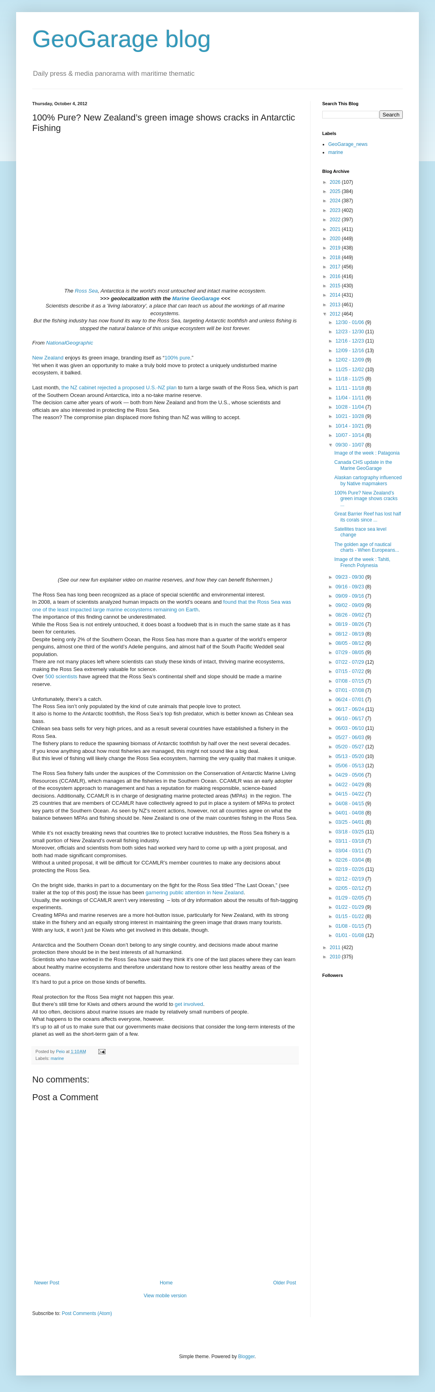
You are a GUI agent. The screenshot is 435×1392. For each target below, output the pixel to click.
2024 (336, 201)
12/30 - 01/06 (350, 322)
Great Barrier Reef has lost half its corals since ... (367, 516)
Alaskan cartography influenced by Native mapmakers (368, 480)
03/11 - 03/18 (350, 841)
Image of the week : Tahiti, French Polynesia (362, 562)
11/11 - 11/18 (350, 388)
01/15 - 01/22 (350, 916)
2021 (336, 229)
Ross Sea (86, 291)
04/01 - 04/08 (350, 813)
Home (166, 1283)
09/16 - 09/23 (350, 587)
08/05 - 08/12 (350, 643)
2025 (336, 191)
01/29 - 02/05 (350, 898)
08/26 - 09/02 (350, 615)
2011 (336, 947)
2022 (336, 219)
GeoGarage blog (121, 38)
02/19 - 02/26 (350, 869)
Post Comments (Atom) (87, 1313)
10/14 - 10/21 (350, 426)
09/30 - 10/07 (350, 445)
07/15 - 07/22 (350, 671)
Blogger (246, 1356)
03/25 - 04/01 (350, 822)
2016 (336, 276)
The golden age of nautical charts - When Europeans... (366, 547)
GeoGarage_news (347, 144)
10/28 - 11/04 (350, 407)
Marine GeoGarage (196, 298)
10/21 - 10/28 (350, 416)
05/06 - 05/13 (350, 766)
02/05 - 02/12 (350, 888)
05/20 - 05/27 (350, 747)
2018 (336, 257)
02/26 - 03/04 (350, 860)
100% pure (177, 358)
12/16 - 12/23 (350, 341)
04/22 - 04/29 (350, 784)
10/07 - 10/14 (350, 435)
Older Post (284, 1283)
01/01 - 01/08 (350, 935)
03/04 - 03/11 (350, 851)
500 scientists (61, 676)
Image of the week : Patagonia (367, 453)
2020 (336, 238)
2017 (336, 267)
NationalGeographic (69, 343)
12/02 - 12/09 (350, 360)
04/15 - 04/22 (350, 794)
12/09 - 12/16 (350, 350)
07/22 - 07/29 (350, 662)
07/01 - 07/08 (350, 690)
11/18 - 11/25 (350, 379)
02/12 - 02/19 (350, 879)
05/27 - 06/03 (350, 737)
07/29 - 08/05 (350, 652)
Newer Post (46, 1283)
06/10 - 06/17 (350, 718)
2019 (336, 248)
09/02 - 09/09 (350, 605)
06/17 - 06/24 (350, 709)
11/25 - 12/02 (350, 369)
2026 (336, 182)
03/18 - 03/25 (350, 832)
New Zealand (48, 358)
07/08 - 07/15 (350, 681)
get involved (189, 1004)
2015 (336, 286)
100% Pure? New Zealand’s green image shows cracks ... (366, 498)
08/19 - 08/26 (350, 624)
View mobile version (165, 1296)
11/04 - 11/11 (350, 398)
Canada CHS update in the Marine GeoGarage (363, 465)
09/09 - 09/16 (350, 596)
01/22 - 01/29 (350, 907)
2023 (336, 210)
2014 (336, 295)
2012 (336, 314)
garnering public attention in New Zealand (195, 892)
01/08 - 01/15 (350, 926)
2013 (336, 304)
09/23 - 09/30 (350, 577)
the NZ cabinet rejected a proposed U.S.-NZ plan (119, 387)
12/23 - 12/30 (350, 331)
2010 (336, 957)
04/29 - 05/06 (350, 775)
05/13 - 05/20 (350, 756)
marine (57, 1058)
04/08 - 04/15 (350, 803)
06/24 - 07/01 (350, 699)
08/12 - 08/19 (350, 634)
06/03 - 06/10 (350, 728)
